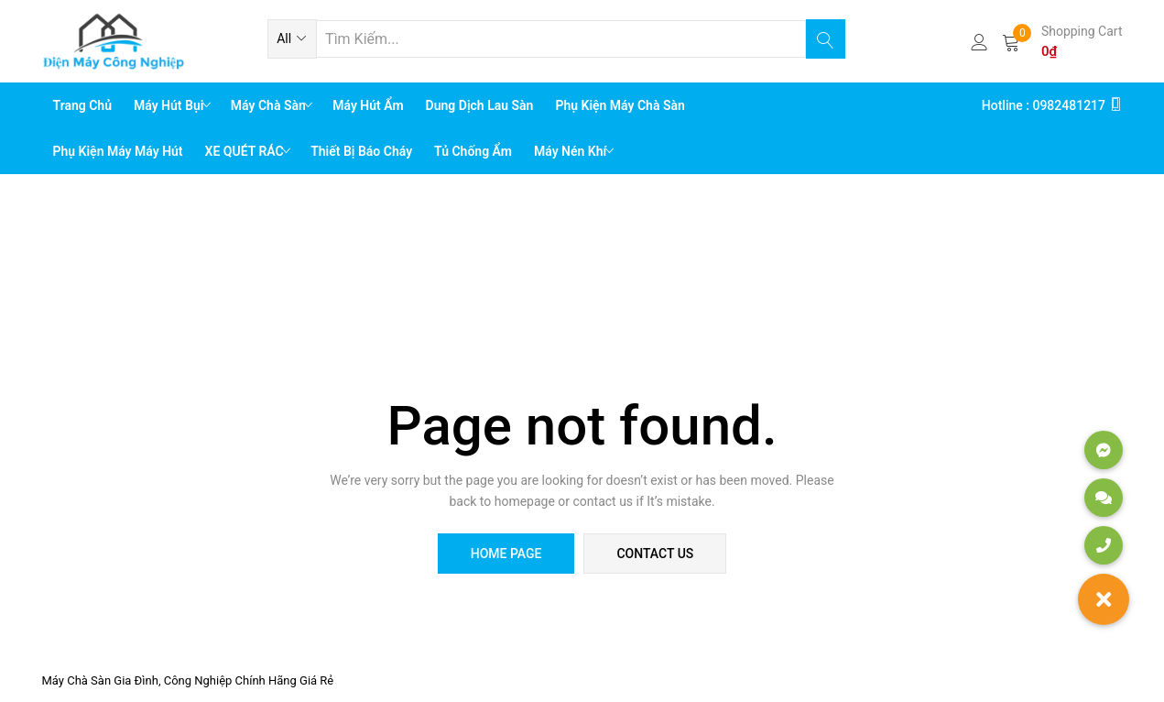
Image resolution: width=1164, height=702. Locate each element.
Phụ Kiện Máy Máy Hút (118, 151)
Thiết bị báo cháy (361, 151)
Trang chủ (83, 105)
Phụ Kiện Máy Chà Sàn (619, 105)
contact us (654, 553)
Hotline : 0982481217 (1052, 105)
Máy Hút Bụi (170, 105)
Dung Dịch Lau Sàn (480, 105)
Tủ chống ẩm (473, 151)
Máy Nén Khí (572, 151)
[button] (292, 38)
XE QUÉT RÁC (246, 151)
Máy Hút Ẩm (367, 105)
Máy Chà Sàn (270, 105)
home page (506, 553)
